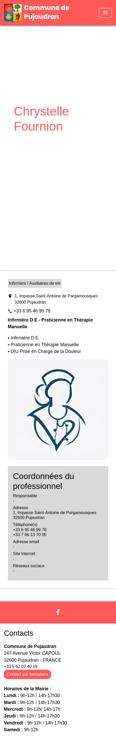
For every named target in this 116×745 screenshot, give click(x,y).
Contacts (18, 633)
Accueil (22, 139)
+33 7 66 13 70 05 (29, 534)
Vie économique (52, 139)
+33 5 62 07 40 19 (20, 666)
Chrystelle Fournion (56, 146)
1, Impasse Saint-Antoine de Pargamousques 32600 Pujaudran (56, 299)
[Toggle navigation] (105, 13)
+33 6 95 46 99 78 (31, 310)
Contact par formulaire (27, 674)
